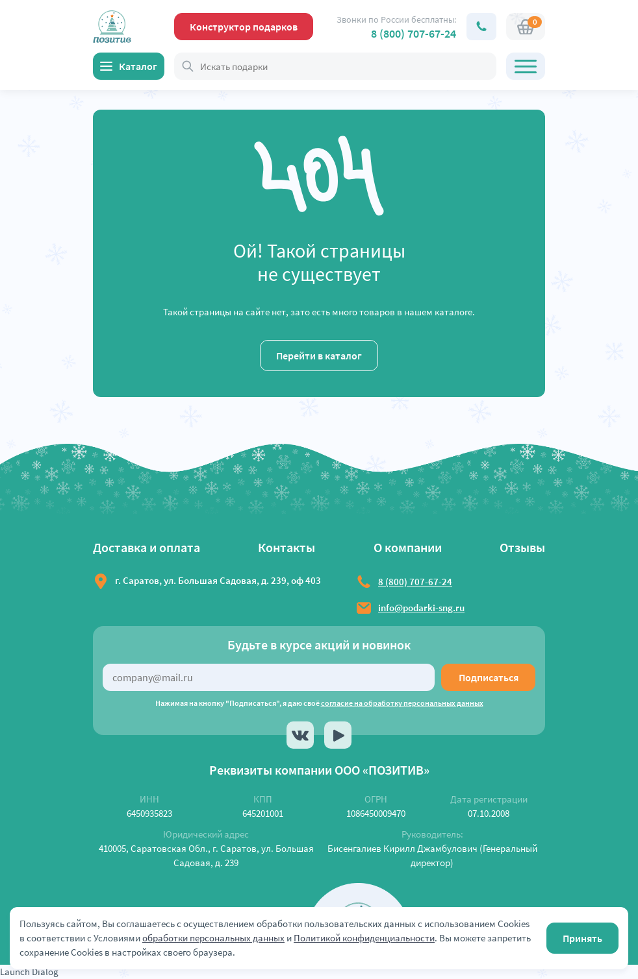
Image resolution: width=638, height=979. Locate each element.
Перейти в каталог (319, 355)
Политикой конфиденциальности (364, 938)
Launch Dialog (29, 971)
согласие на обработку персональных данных (402, 703)
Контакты (286, 547)
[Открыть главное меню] (525, 66)
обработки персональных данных (213, 938)
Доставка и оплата (146, 547)
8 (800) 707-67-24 (413, 33)
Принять (582, 938)
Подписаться (488, 677)
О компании (408, 547)
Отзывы (522, 547)
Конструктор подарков (244, 26)
